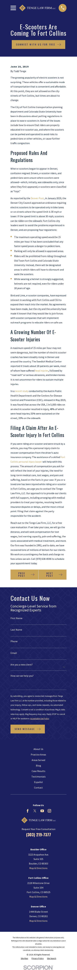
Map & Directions (38, 868)
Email (14, 653)
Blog (38, 765)
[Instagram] (49, 811)
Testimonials (38, 776)
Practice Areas (38, 754)
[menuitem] (24, 958)
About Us (38, 749)
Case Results (38, 771)
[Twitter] (35, 811)
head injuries (41, 370)
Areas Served (38, 760)
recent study (21, 391)
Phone (14, 641)
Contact (38, 787)
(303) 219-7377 (38, 834)
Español (38, 782)
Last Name (16, 630)
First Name (16, 618)
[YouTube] (42, 811)
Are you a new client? (22, 664)
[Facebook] (27, 811)
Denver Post (37, 198)
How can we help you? (22, 676)
